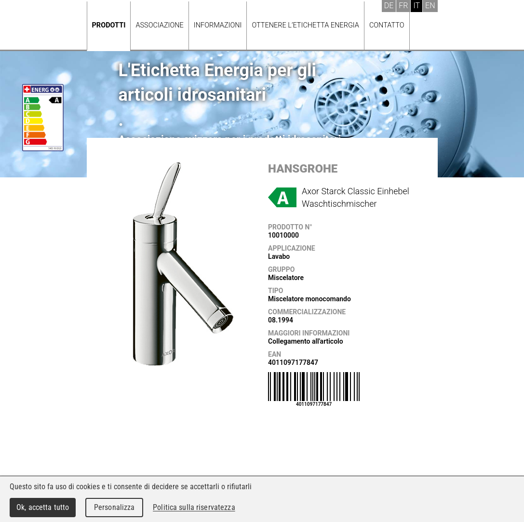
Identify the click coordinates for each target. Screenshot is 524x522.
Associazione (159, 25)
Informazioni (218, 25)
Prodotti (109, 25)
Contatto (386, 25)
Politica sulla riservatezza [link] (194, 507)
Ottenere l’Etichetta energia (305, 25)
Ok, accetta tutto (42, 507)
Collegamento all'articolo (305, 341)
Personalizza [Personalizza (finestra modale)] (114, 507)
